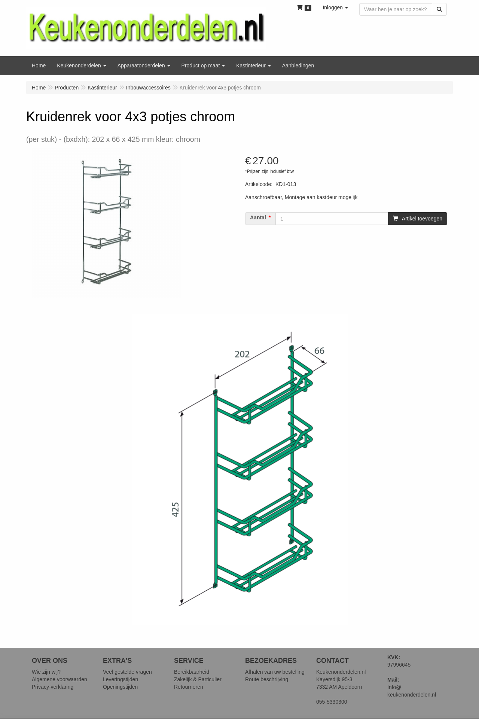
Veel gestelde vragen (127, 672)
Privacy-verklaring (52, 687)
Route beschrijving (266, 679)
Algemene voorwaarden (59, 679)
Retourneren (188, 687)
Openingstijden (120, 687)
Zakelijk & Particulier (198, 679)
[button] (335, 7)
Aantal (258, 217)
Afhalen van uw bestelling (275, 672)
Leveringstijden (120, 679)
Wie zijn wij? (46, 672)
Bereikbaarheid (191, 672)
